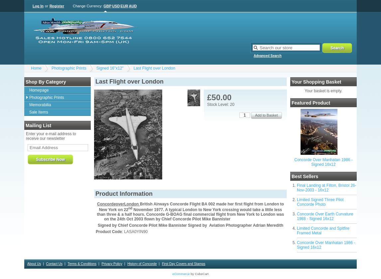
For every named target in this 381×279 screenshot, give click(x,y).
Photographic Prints (69, 68)
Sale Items (38, 112)
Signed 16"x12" (110, 68)
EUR (124, 6)
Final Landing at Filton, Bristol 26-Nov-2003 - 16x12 (326, 187)
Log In (38, 6)
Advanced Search (268, 56)
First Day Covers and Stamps (183, 264)
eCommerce (181, 274)
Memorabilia (40, 105)
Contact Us (54, 264)
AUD (133, 6)
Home (36, 68)
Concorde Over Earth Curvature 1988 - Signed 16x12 (325, 216)
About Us (34, 264)
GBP (107, 6)
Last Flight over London (154, 68)
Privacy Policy (111, 264)
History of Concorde (142, 264)
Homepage (39, 90)
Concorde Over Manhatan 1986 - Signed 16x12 (323, 162)
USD (116, 6)
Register (57, 6)
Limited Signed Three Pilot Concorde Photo (320, 202)
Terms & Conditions (81, 264)
